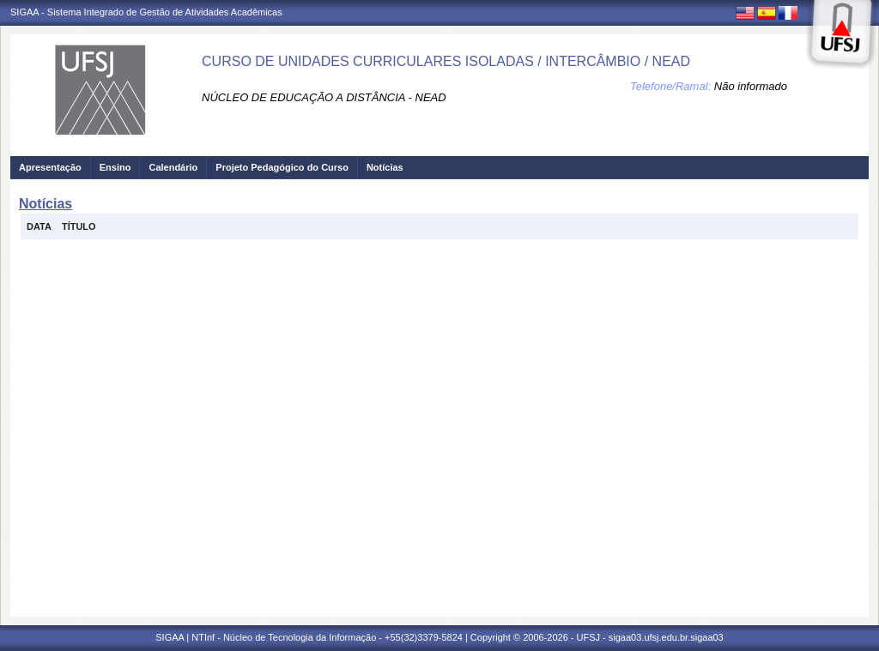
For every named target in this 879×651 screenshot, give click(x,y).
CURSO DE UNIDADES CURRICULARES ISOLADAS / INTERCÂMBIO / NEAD (446, 61)
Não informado (750, 86)
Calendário (173, 167)
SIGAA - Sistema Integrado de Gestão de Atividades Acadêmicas (146, 12)
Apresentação (50, 167)
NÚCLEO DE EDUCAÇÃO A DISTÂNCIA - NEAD (324, 97)
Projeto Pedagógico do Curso (282, 167)
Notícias (385, 167)
